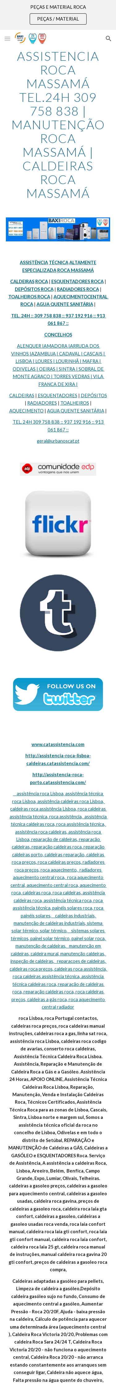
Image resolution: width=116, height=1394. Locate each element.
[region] (58, 15)
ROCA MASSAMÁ (75, 270)
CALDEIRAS (21, 395)
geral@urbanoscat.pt (58, 441)
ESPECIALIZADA (39, 270)
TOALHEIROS (74, 403)
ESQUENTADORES (57, 395)
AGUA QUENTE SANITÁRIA (75, 410)
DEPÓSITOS (94, 395)
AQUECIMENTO (26, 410)
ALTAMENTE (82, 262)
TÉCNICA (58, 262)
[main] (58, 124)
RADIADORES (42, 403)
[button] (7, 38)
